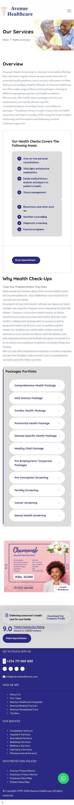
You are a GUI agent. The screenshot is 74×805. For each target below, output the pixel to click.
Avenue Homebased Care (24, 709)
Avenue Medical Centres (23, 705)
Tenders (14, 713)
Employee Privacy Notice (23, 774)
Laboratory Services (21, 749)
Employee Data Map (21, 778)
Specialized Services (21, 738)
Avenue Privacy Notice (22, 770)
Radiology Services (20, 741)
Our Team (15, 698)
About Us (15, 694)
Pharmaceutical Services (23, 753)
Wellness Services (20, 745)
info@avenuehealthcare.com (20, 676)
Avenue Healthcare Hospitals (26, 701)
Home (6, 39)
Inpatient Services (20, 734)
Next (67, 566)
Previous (6, 566)
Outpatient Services (21, 730)
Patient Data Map (20, 781)
